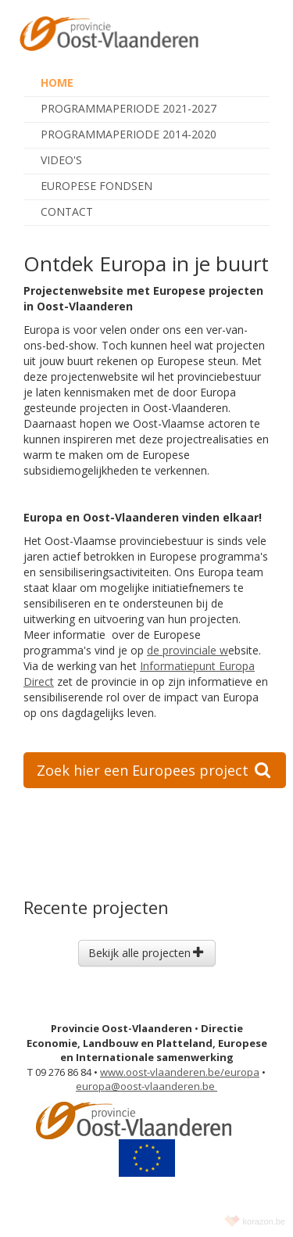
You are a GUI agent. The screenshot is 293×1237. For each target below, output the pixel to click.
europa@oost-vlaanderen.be (146, 1086)
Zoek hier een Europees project (153, 770)
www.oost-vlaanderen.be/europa (179, 1072)
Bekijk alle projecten (145, 952)
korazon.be (264, 1221)
